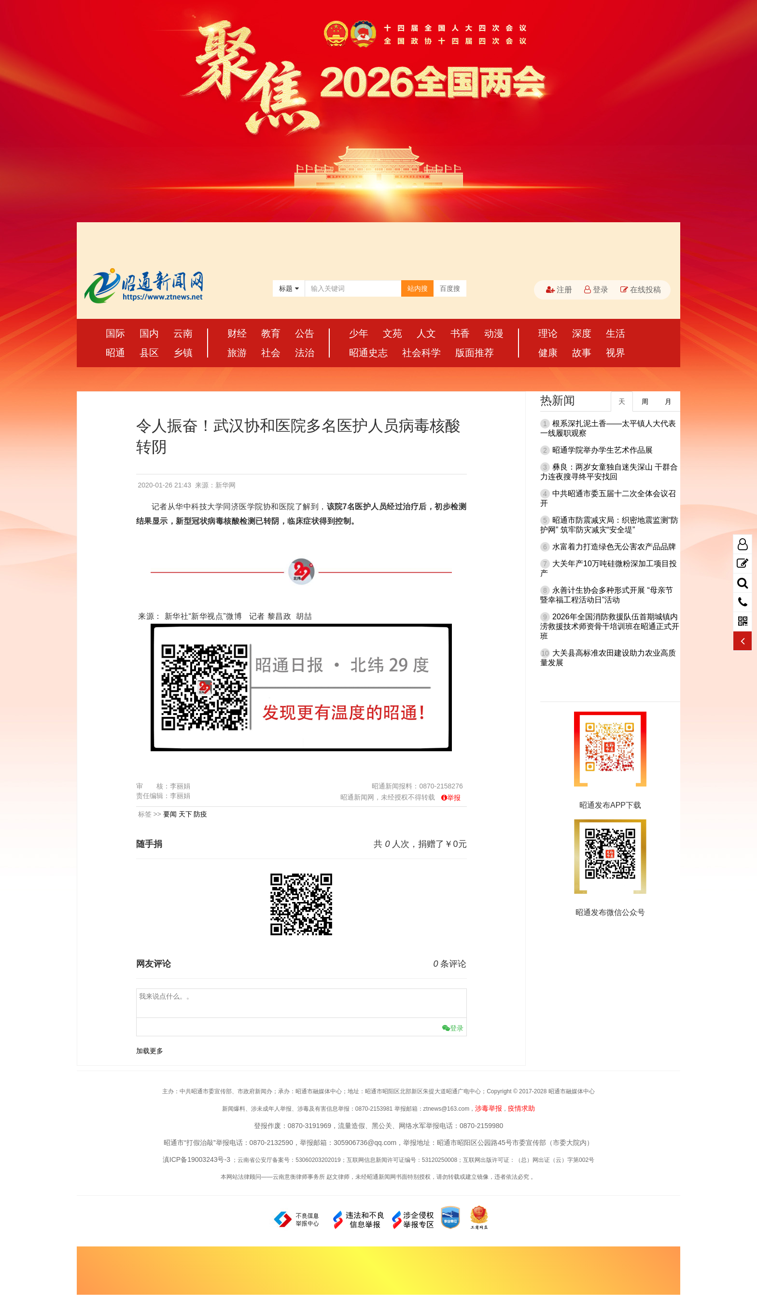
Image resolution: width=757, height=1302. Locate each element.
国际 (115, 333)
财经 (237, 333)
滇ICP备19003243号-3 (196, 1159)
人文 (426, 333)
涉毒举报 (488, 1108)
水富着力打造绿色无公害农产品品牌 (614, 547)
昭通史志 (368, 352)
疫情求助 (521, 1108)
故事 (581, 352)
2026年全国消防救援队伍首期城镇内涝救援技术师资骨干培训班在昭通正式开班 (609, 626)
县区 (149, 352)
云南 (183, 333)
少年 (358, 333)
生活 (615, 333)
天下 (185, 814)
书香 (460, 333)
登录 (596, 290)
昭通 (115, 352)
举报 (454, 797)
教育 (270, 333)
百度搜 (450, 288)
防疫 (200, 814)
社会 (270, 352)
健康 (548, 352)
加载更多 (149, 1051)
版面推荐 (474, 352)
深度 (581, 333)
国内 (149, 333)
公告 (304, 333)
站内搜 (417, 288)
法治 (304, 352)
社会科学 (421, 352)
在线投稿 (640, 290)
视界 (615, 352)
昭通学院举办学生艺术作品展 (602, 450)
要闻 (170, 814)
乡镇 (183, 352)
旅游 (237, 352)
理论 (548, 333)
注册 (559, 290)
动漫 (494, 333)
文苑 (392, 333)
